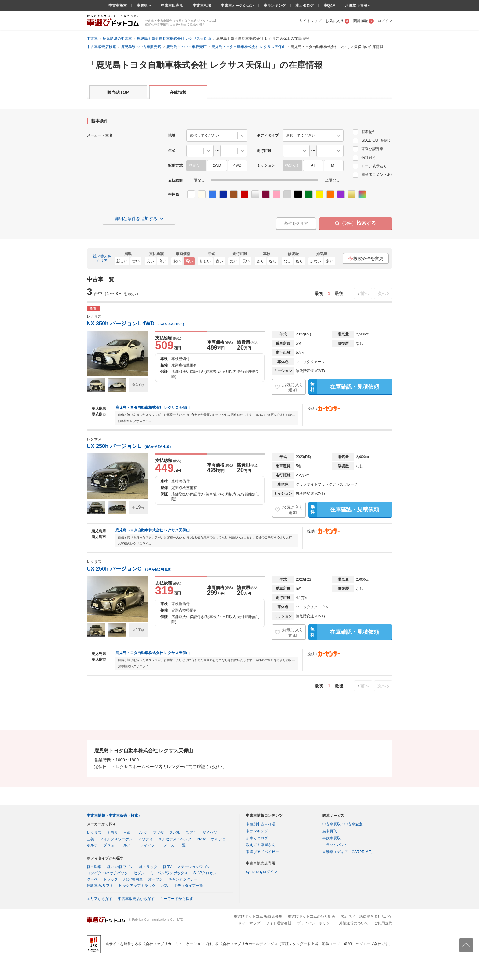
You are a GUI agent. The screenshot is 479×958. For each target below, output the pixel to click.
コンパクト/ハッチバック (107, 873)
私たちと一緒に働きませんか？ (366, 916)
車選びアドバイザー (262, 852)
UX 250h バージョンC (130, 569)
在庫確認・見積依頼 (343, 386)
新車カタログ (257, 838)
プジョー (110, 845)
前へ (364, 293)
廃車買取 (329, 831)
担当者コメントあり (373, 174)
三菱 (90, 839)
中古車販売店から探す (136, 899)
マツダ (158, 832)
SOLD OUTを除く (372, 140)
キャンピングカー (183, 879)
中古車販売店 (172, 5)
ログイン (385, 21)
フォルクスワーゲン (116, 839)
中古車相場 (202, 5)
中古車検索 (117, 5)
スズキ (191, 832)
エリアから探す (99, 899)
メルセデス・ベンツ (174, 839)
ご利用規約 (383, 923)
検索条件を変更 (365, 258)
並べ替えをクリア (102, 258)
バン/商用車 (133, 879)
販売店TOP (118, 92)
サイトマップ (310, 21)
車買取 (142, 5)
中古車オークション (237, 5)
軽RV (167, 867)
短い (233, 261)
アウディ (145, 839)
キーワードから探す (176, 899)
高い (162, 261)
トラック (110, 879)
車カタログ (304, 5)
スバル (174, 832)
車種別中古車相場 (260, 824)
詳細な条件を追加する (136, 218)
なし (272, 261)
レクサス (94, 832)
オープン (155, 879)
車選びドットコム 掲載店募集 (258, 916)
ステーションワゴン (193, 867)
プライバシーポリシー (315, 923)
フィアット (149, 845)
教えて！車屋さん (260, 845)
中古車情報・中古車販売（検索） (114, 815)
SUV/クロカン (205, 873)
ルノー (128, 845)
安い (150, 261)
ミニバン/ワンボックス (169, 873)
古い (136, 261)
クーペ (92, 879)
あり (260, 261)
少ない (315, 261)
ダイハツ (209, 832)
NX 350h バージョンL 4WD (136, 323)
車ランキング (275, 5)
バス (164, 885)
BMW (201, 839)
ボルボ (92, 845)
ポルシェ (218, 839)
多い (329, 261)
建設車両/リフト (100, 885)
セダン (138, 873)
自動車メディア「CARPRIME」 (348, 852)
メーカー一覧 (175, 845)
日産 (127, 832)
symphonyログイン (261, 872)
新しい (121, 261)
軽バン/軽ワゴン (120, 867)
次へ (381, 293)
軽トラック (148, 867)
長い (246, 261)
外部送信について (353, 923)
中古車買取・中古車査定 (342, 824)
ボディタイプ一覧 (188, 885)
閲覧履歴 (363, 21)
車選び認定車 (368, 149)
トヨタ (112, 832)
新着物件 (364, 132)
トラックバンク (335, 845)
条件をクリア (296, 223)
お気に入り (337, 21)
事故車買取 (331, 838)
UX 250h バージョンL (130, 446)
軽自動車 (94, 867)
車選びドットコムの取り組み (311, 916)
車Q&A (329, 5)
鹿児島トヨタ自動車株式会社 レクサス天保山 (152, 407)
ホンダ (141, 832)
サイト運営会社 (278, 923)
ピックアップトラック (137, 885)
